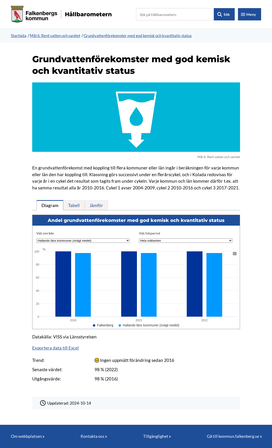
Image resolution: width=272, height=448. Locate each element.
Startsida (18, 35)
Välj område (45, 233)
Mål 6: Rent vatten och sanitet (55, 35)
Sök (227, 14)
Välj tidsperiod (149, 233)
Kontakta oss (92, 436)
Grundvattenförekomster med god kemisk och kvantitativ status (138, 35)
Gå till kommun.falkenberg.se (233, 436)
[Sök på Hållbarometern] (175, 14)
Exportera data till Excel (55, 348)
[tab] (50, 205)
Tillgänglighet (155, 436)
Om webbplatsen (26, 436)
